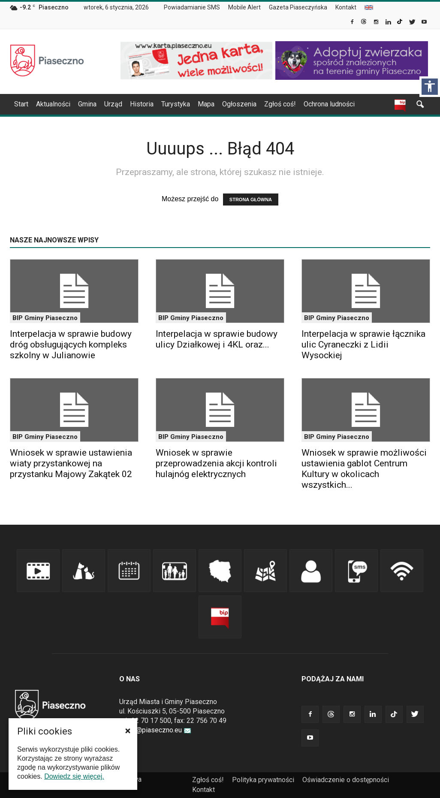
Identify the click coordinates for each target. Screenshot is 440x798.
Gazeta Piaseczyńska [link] (298, 7)
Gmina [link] (87, 104)
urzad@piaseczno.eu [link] (155, 730)
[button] (128, 731)
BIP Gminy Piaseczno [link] (45, 318)
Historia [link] (142, 104)
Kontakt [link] (345, 7)
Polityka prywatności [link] (263, 780)
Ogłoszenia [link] (239, 104)
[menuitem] (195, 8)
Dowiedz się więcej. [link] (74, 776)
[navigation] (210, 104)
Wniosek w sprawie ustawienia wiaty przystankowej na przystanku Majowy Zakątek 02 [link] (71, 463)
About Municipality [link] (369, 7)
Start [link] (21, 104)
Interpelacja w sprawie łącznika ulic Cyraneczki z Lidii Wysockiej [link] (363, 344)
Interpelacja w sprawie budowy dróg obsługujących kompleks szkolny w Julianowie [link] (71, 344)
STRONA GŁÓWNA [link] (250, 199)
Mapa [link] (206, 104)
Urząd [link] (113, 104)
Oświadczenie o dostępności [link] (345, 780)
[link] (352, 23)
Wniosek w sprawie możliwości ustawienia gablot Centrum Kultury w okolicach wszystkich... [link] (364, 468)
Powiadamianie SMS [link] (192, 7)
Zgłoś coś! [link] (280, 104)
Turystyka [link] (175, 104)
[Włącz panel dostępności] (429, 86)
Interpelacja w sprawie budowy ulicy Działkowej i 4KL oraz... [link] (216, 339)
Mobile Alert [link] (244, 7)
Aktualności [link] (53, 104)
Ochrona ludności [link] (329, 104)
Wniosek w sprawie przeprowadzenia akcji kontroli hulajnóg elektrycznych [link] (216, 463)
